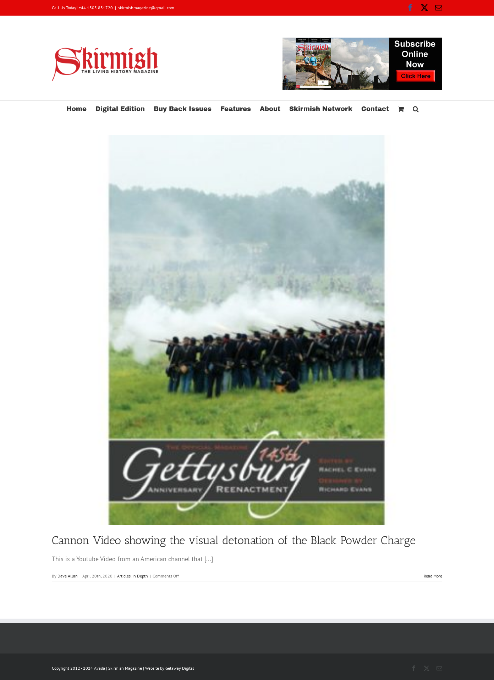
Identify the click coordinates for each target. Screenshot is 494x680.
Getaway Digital (179, 668)
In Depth (140, 576)
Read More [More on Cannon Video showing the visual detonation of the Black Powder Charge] (433, 576)
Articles (124, 576)
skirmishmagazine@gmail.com (146, 7)
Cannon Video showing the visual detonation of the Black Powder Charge (234, 540)
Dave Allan (67, 576)
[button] (416, 108)
